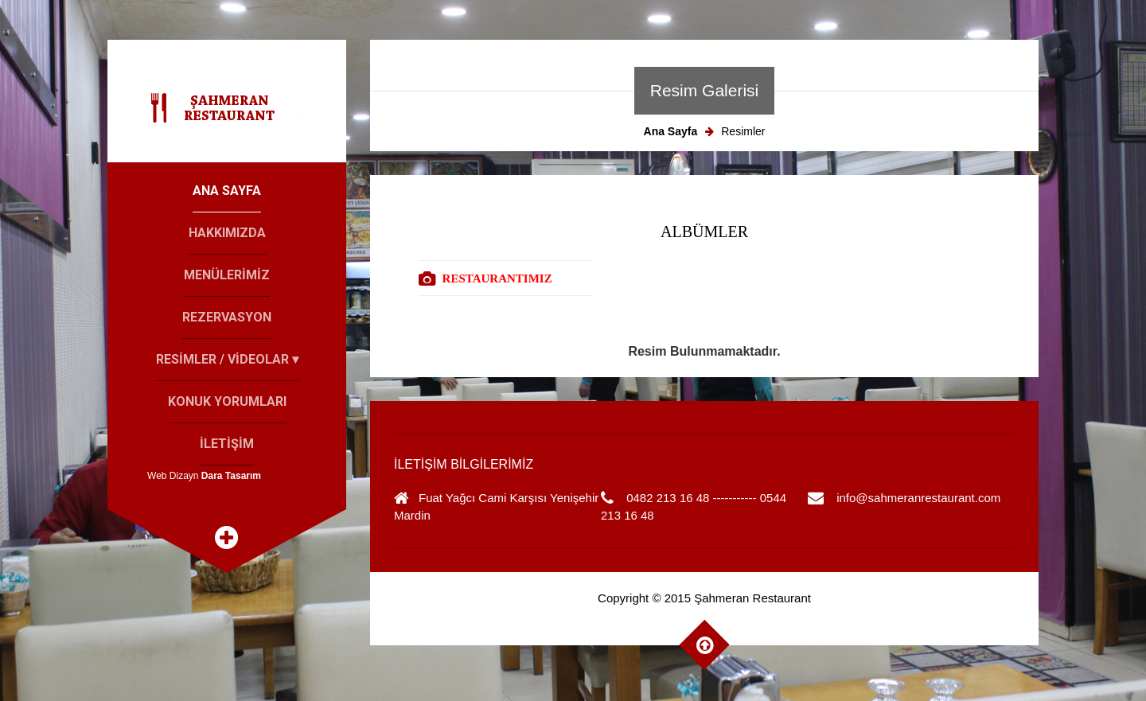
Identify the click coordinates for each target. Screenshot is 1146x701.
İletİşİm (227, 443)
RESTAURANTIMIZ (497, 278)
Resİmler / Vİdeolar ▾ (227, 359)
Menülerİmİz (227, 274)
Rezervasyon (226, 317)
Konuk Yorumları (227, 401)
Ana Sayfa (227, 190)
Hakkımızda (227, 232)
